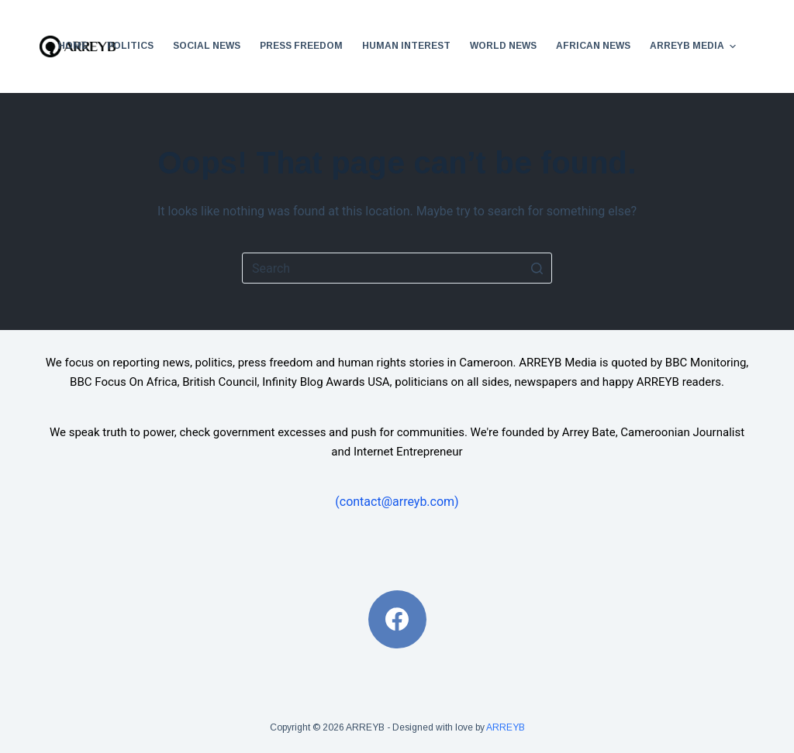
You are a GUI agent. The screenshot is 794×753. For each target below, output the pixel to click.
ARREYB (505, 727)
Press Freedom (301, 45)
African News (593, 45)
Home (73, 45)
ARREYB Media (695, 46)
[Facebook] (397, 619)
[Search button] (536, 268)
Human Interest (406, 45)
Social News (206, 45)
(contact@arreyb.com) (396, 501)
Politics (130, 45)
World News (503, 45)
